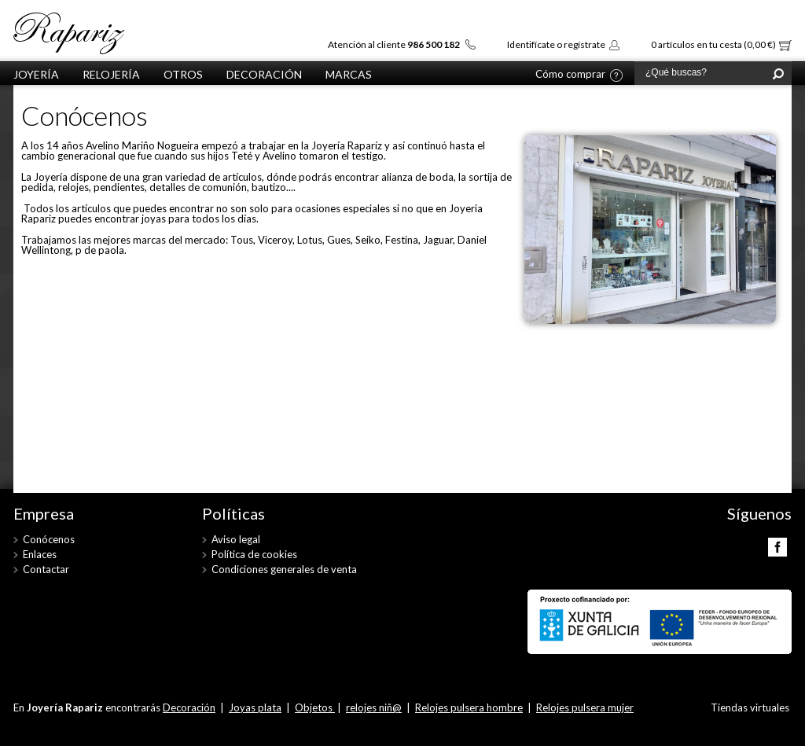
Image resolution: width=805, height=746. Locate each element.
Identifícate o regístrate (556, 44)
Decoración (264, 74)
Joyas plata (255, 707)
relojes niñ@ (374, 707)
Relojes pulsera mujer (585, 707)
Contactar (46, 569)
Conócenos (49, 539)
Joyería (36, 74)
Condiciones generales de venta (284, 569)
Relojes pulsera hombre (469, 707)
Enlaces (40, 554)
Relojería (111, 74)
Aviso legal (235, 539)
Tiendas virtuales (750, 707)
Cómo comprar (570, 74)
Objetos (315, 707)
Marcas (348, 74)
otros (183, 74)
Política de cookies (254, 554)
